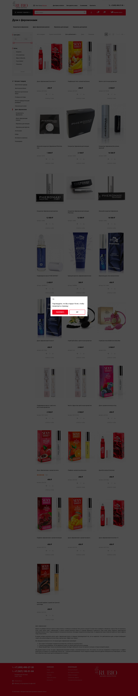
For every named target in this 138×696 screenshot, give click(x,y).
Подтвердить (60, 312)
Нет (77, 312)
